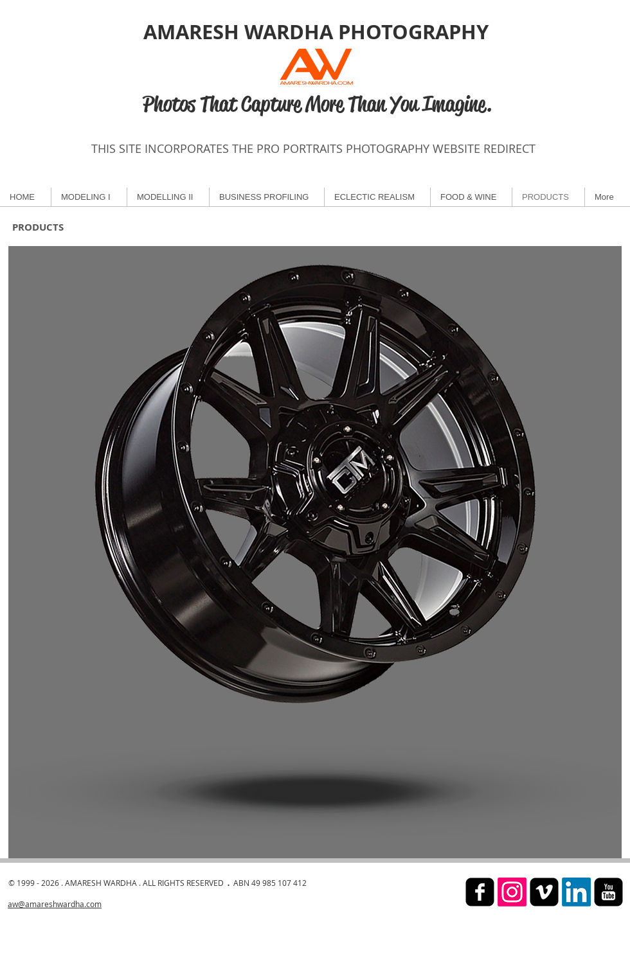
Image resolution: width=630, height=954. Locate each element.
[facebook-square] (479, 892)
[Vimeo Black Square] (544, 892)
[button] (315, 552)
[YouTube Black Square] (608, 892)
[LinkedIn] (576, 892)
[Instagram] (512, 892)
